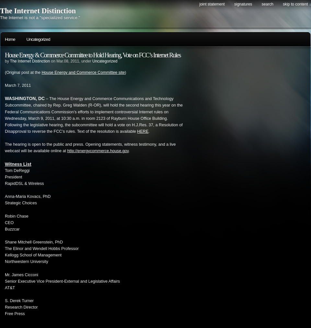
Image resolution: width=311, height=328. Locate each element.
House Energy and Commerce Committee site (83, 72)
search (267, 4)
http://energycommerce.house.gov (98, 151)
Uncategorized (38, 39)
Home (10, 39)
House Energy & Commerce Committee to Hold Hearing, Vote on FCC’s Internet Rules (92, 55)
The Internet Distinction (38, 11)
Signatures (243, 4)
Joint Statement (212, 4)
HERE (142, 131)
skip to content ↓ (297, 4)
